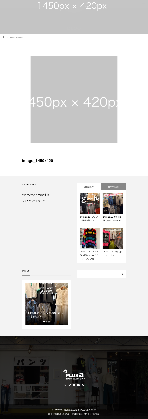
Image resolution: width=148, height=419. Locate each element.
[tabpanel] (46, 304)
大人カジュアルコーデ (33, 201)
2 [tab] (47, 321)
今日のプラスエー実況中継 (35, 194)
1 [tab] (44, 321)
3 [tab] (49, 321)
